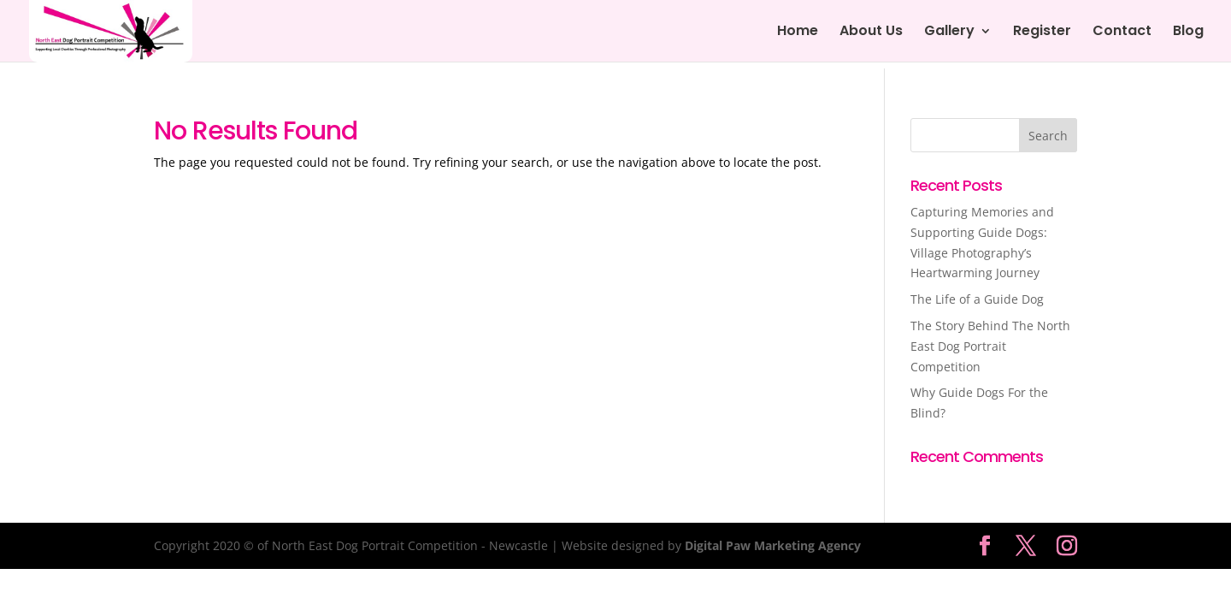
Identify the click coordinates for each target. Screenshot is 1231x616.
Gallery (949, 32)
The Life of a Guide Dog (977, 299)
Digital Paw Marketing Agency (773, 545)
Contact (1122, 32)
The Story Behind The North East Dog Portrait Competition (990, 346)
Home (797, 32)
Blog (1188, 32)
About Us (871, 32)
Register (1042, 32)
